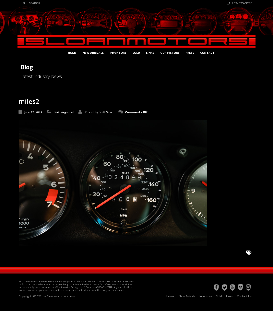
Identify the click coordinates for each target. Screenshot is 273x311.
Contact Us (244, 296)
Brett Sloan (106, 112)
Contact (207, 53)
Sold (136, 53)
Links (150, 53)
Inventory (118, 53)
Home (72, 53)
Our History (169, 53)
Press (190, 53)
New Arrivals (93, 53)
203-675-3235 (239, 3)
